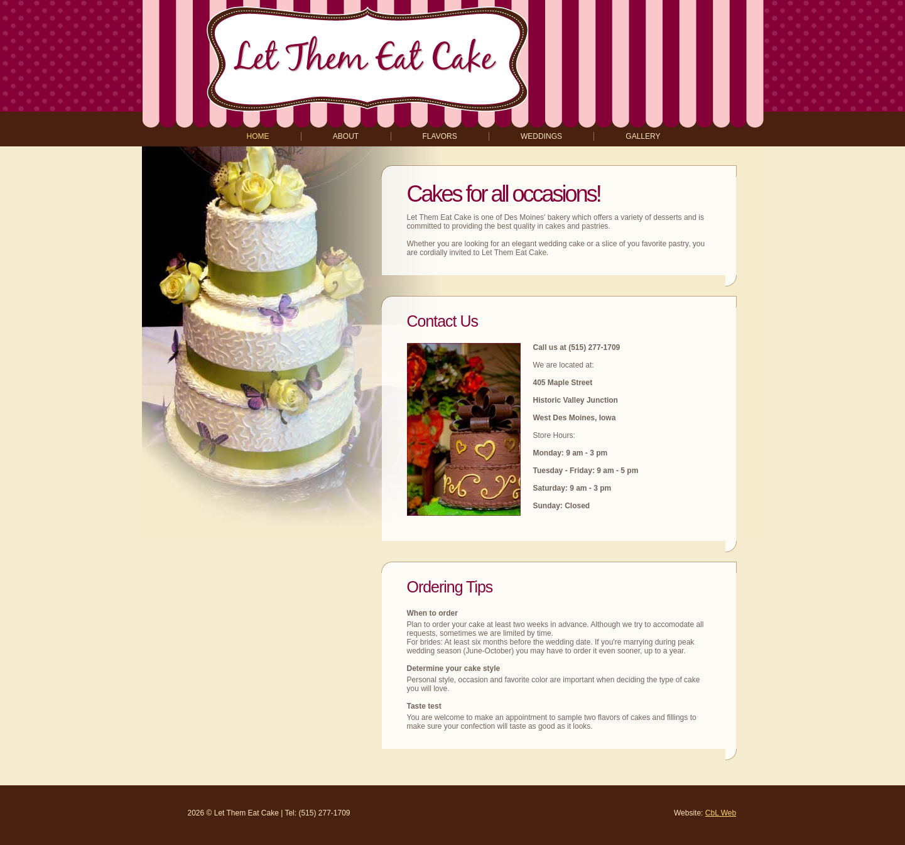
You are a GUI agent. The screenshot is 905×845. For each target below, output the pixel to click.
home (258, 136)
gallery (643, 136)
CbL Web (720, 813)
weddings (541, 136)
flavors (440, 136)
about (346, 136)
